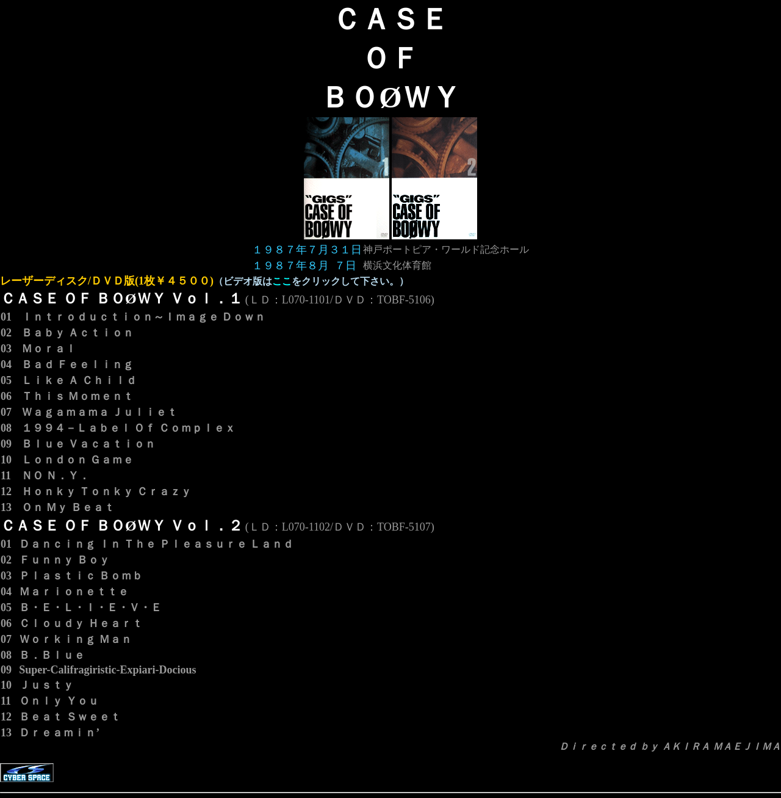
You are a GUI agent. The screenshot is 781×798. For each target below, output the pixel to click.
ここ (282, 281)
